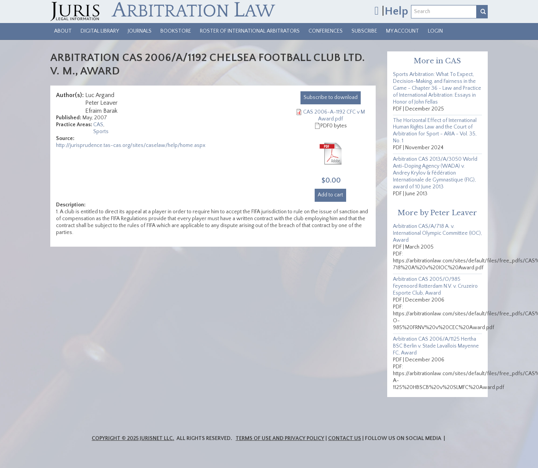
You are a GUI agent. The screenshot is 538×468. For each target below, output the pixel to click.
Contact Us (344, 438)
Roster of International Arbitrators (250, 31)
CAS (98, 125)
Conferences (326, 31)
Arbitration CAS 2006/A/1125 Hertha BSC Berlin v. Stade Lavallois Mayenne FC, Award (436, 346)
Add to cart (330, 195)
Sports (101, 132)
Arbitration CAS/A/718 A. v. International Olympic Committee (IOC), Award (437, 233)
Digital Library (100, 31)
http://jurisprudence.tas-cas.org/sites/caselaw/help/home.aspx (130, 145)
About (63, 31)
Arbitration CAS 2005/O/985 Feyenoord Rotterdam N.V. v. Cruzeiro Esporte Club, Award (435, 286)
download (331, 97)
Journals (140, 31)
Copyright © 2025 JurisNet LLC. (133, 438)
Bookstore (175, 31)
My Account (402, 31)
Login (435, 31)
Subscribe (364, 31)
